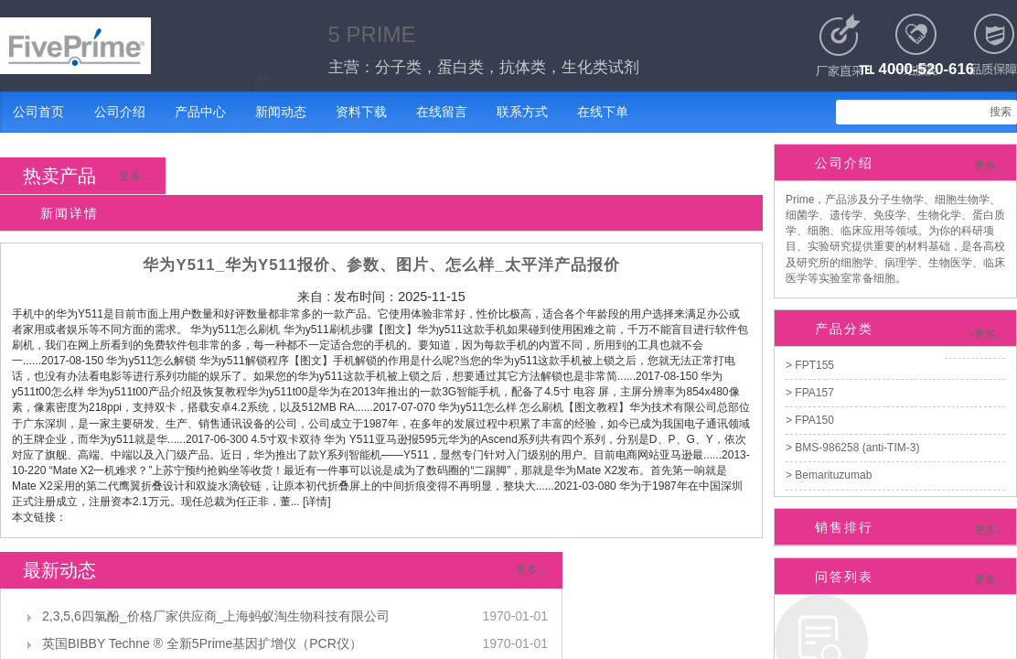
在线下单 (602, 111)
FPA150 (813, 420)
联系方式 (522, 111)
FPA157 (813, 392)
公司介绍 (119, 111)
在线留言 (441, 111)
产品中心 (200, 111)
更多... (989, 165)
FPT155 (813, 365)
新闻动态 (280, 111)
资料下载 (361, 111)
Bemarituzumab (832, 475)
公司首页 (38, 111)
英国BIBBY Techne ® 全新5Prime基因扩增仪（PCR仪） (202, 643)
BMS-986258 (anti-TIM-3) (855, 447)
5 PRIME (372, 34)
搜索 (1001, 111)
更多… (135, 175)
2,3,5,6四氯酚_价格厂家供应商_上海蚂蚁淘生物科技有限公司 (216, 616)
